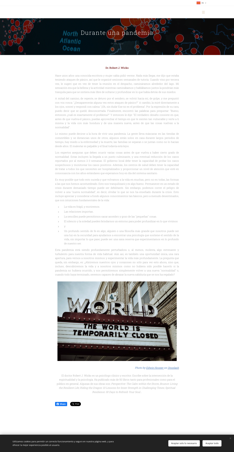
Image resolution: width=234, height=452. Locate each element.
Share (61, 404)
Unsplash (173, 368)
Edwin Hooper (155, 368)
